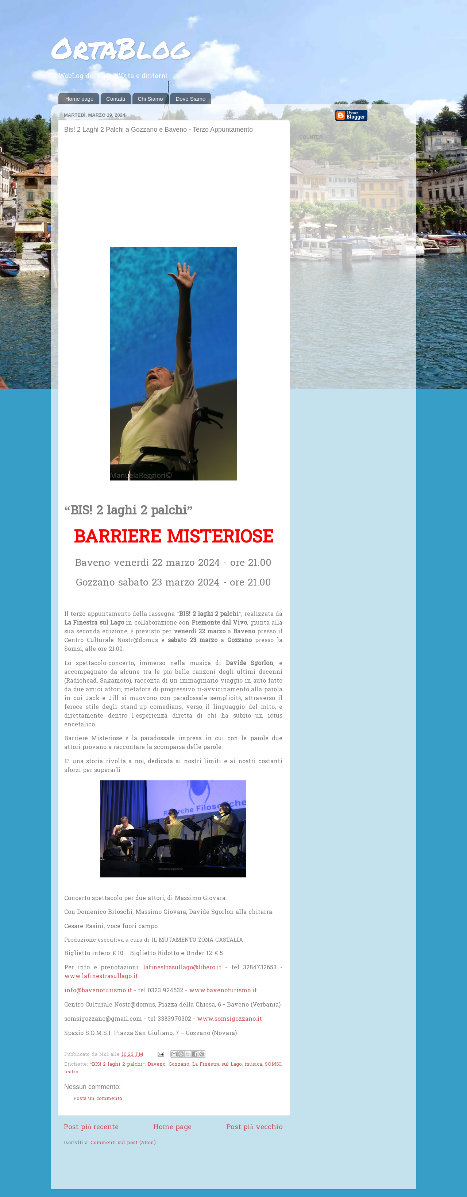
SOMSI (273, 1064)
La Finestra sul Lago (217, 1064)
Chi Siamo (150, 99)
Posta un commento (97, 1099)
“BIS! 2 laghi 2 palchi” (117, 1064)
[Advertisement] (173, 192)
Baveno (157, 1064)
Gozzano (179, 1064)
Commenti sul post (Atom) (123, 1143)
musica (253, 1064)
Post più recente (91, 1127)
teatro (71, 1072)
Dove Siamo (190, 99)
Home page (79, 99)
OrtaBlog (120, 47)
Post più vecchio (254, 1127)
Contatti (115, 99)
